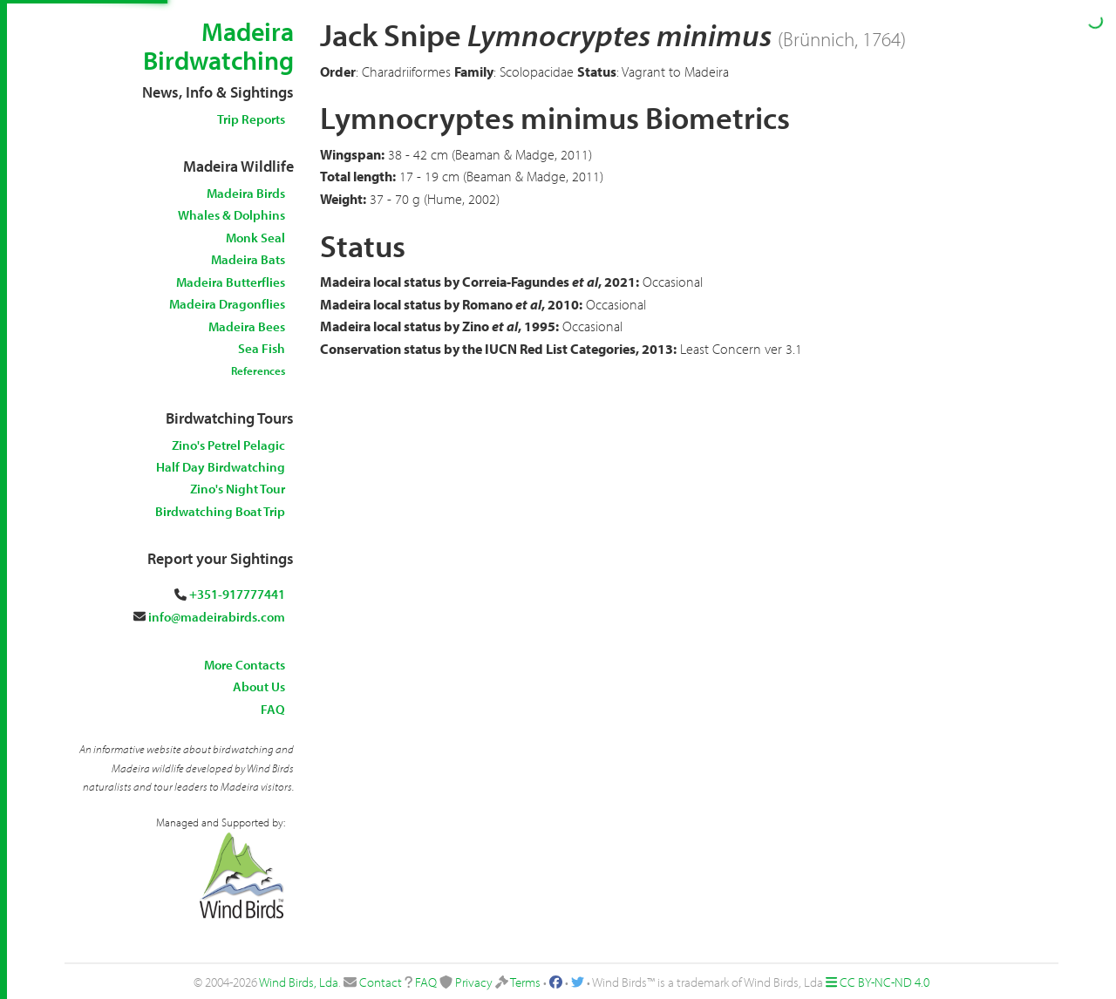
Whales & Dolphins (231, 215)
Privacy (474, 982)
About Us (259, 686)
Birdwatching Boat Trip (220, 511)
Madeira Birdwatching (218, 46)
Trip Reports (251, 119)
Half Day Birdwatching (220, 467)
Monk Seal (255, 237)
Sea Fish (261, 348)
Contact (380, 982)
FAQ (273, 709)
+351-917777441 (237, 594)
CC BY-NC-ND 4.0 (884, 982)
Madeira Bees (246, 326)
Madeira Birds (246, 193)
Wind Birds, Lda (298, 982)
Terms (525, 982)
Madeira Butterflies (230, 282)
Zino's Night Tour (237, 488)
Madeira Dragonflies (227, 304)
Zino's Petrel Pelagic (228, 445)
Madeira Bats (248, 259)
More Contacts (244, 664)
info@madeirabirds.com (216, 616)
